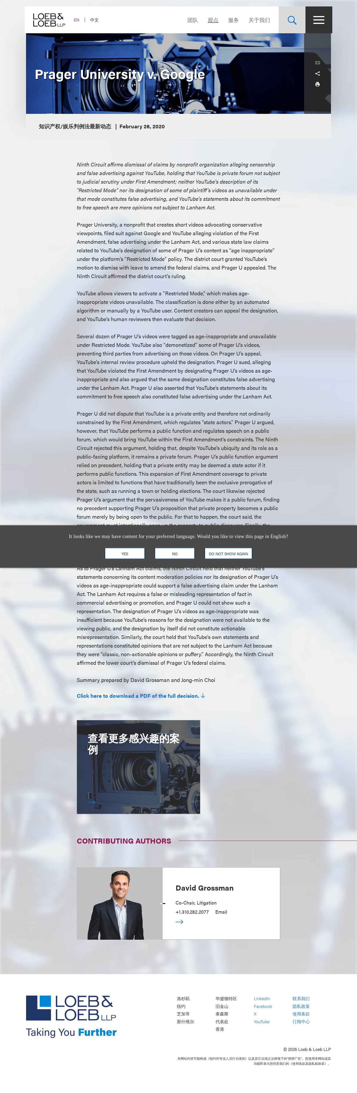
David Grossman (205, 887)
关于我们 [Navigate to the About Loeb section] (258, 20)
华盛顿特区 (226, 999)
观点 (211, 20)
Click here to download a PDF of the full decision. (138, 696)
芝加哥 (183, 1014)
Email (221, 911)
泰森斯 (222, 1014)
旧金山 (222, 1006)
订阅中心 (301, 1021)
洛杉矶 (183, 999)
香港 (220, 1029)
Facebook (263, 1006)
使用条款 (301, 1014)
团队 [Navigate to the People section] (191, 20)
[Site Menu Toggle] (317, 19)
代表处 (222, 1021)
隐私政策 (301, 1006)
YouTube (261, 1021)
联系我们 (301, 999)
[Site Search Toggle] (290, 19)
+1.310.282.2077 (192, 911)
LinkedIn (262, 999)
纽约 (181, 1006)
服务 (232, 20)
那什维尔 (185, 1021)
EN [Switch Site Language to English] (78, 20)
